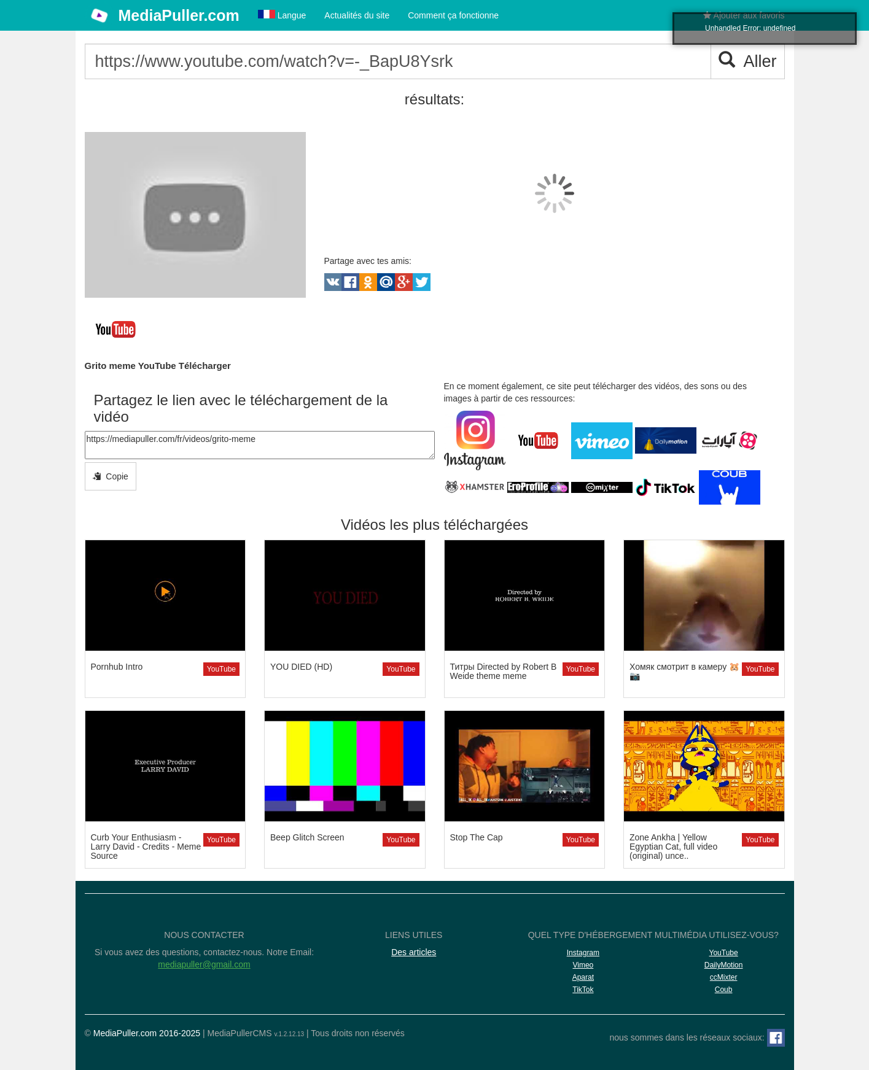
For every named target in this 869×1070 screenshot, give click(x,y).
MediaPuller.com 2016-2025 (146, 1033)
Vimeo (582, 965)
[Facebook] (776, 1038)
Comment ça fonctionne (453, 15)
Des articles (413, 952)
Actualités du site (356, 15)
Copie (110, 476)
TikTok (582, 989)
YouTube (221, 669)
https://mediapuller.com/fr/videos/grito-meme (260, 445)
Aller (748, 61)
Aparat (583, 977)
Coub (724, 989)
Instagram (583, 952)
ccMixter (724, 977)
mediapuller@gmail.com (204, 964)
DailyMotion (723, 965)
